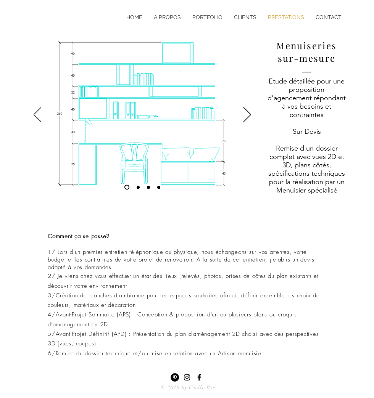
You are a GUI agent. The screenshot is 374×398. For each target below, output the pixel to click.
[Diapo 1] (158, 187)
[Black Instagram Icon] (187, 377)
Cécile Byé (202, 387)
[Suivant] (247, 115)
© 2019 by (175, 387)
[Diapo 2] (148, 187)
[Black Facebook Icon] (199, 377)
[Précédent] (37, 115)
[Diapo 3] (126, 187)
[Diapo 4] (138, 187)
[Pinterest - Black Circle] (175, 377)
